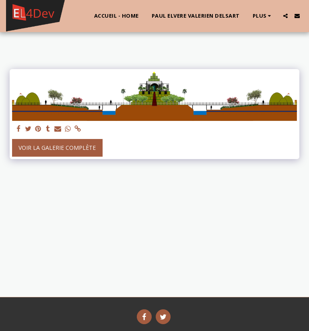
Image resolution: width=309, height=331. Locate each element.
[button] (285, 15)
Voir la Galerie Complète (57, 147)
